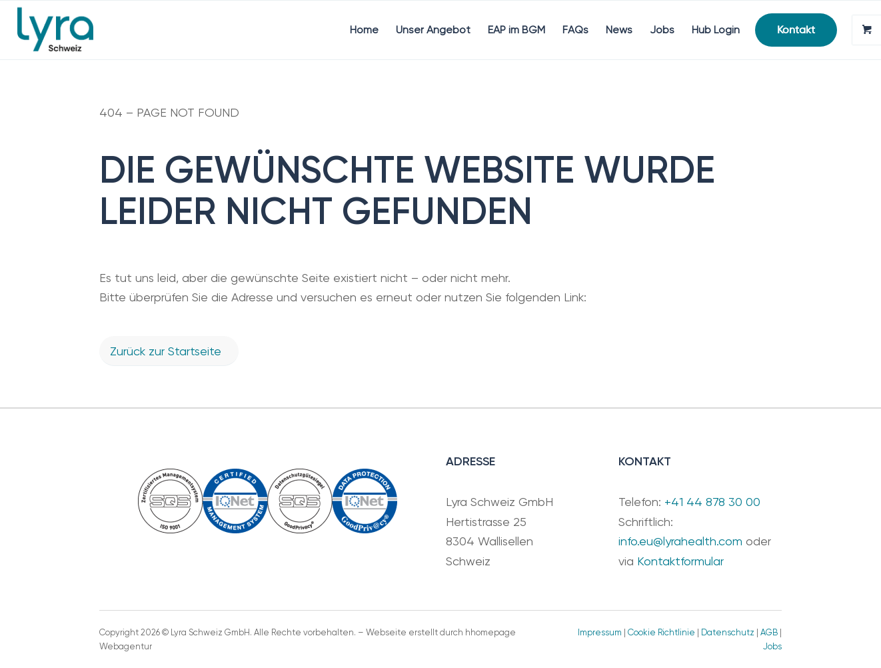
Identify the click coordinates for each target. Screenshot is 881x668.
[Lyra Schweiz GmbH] (55, 30)
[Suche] (618, 30)
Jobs (772, 646)
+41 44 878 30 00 (712, 502)
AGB (769, 632)
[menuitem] (221, 30)
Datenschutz (727, 632)
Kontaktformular (680, 561)
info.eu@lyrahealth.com (680, 541)
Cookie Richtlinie (661, 632)
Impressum (600, 632)
